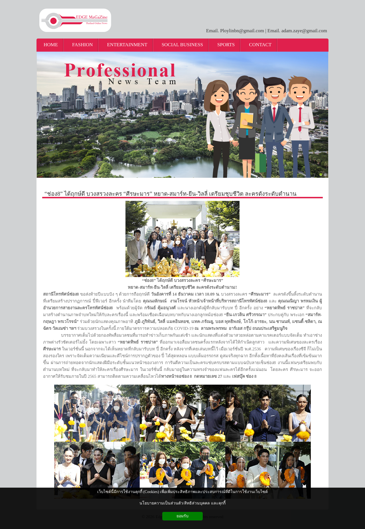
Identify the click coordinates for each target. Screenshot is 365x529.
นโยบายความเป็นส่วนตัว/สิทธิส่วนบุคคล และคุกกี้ (182, 503)
